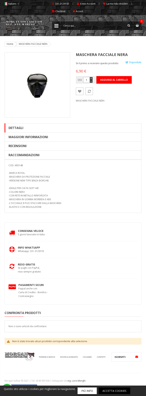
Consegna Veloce (31, 231)
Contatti (101, 357)
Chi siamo (87, 357)
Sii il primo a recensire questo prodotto (97, 63)
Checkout (60, 11)
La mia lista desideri (117, 3)
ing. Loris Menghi (76, 380)
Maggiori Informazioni (28, 137)
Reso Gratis (26, 264)
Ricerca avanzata (69, 357)
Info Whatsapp (29, 247)
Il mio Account (87, 3)
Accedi (79, 11)
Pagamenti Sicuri (31, 285)
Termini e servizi (47, 357)
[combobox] (97, 25)
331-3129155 (62, 3)
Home (10, 44)
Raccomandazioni (24, 155)
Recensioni (18, 146)
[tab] (73, 127)
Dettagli (16, 128)
